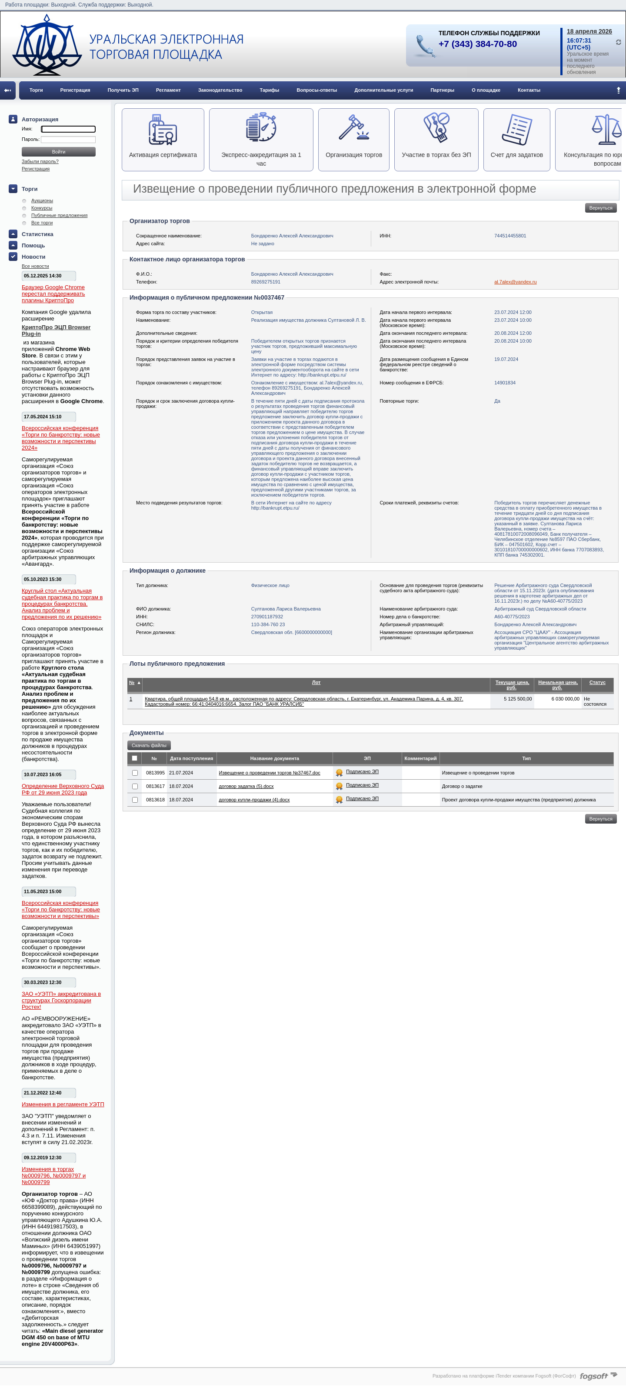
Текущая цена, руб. (512, 685)
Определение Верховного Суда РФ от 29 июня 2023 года (63, 789)
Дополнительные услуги (384, 90)
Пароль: (31, 139)
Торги (36, 90)
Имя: (27, 128)
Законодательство (220, 90)
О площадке (486, 90)
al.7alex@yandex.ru (515, 281)
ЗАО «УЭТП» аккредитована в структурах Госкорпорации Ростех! (61, 1000)
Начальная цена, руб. (558, 685)
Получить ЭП (123, 90)
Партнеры (442, 90)
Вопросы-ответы (317, 90)
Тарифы (269, 90)
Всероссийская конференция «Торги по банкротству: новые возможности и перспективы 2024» (61, 438)
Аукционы (42, 200)
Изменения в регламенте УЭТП (63, 1104)
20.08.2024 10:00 (513, 341)
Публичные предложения (59, 215)
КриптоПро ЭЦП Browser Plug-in (56, 330)
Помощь (33, 245)
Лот (316, 682)
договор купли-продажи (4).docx (254, 799)
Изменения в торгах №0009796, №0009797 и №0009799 (54, 1175)
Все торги (42, 222)
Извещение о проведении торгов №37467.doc (269, 772)
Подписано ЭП (362, 771)
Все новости (35, 266)
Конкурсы (41, 207)
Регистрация (75, 90)
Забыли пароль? (40, 161)
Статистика (37, 234)
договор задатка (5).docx (246, 786)
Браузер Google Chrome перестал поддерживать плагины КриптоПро (53, 294)
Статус (597, 682)
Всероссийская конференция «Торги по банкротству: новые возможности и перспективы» (61, 909)
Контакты (529, 90)
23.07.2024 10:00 (513, 320)
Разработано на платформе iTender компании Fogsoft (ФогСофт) (504, 1375)
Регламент (168, 90)
